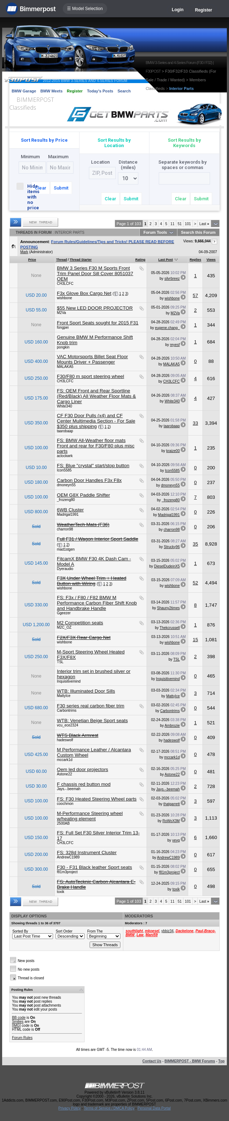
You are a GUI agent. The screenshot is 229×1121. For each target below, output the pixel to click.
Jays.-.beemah (69, 789)
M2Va (61, 313)
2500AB (63, 823)
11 (173, 224)
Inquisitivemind (69, 681)
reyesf (175, 345)
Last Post (165, 259)
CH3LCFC (65, 284)
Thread (61, 259)
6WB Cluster (70, 509)
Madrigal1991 (68, 514)
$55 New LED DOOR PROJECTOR (95, 308)
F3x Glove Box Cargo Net (84, 293)
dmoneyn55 (66, 485)
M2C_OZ (64, 627)
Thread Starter (81, 259)
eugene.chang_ (167, 328)
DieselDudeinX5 (167, 566)
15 (195, 639)
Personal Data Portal (154, 1108)
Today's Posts (100, 91)
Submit (61, 188)
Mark (24, 252)
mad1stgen (66, 549)
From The (94, 931)
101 (188, 224)
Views (210, 259)
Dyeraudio (65, 569)
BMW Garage (23, 91)
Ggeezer (64, 613)
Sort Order (64, 931)
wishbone (64, 298)
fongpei (63, 327)
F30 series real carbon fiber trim (90, 705)
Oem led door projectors (82, 769)
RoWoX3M (171, 821)
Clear (40, 188)
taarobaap (65, 431)
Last (204, 224)
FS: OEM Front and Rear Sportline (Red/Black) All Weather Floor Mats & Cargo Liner (96, 396)
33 (195, 423)
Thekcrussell (169, 628)
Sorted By (20, 931)
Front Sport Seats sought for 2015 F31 (97, 322)
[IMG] (16, 1025)
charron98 (65, 529)
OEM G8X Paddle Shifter (83, 495)
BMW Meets (51, 91)
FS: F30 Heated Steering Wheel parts (97, 799)
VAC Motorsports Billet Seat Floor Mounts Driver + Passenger (92, 359)
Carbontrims (66, 710)
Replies (195, 259)
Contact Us (151, 1061)
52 (195, 582)
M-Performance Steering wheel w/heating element (90, 816)
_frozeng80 (66, 500)
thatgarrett (171, 804)
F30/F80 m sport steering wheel (90, 376)
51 (180, 224)
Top (221, 1061)
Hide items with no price (22, 196)
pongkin (63, 347)
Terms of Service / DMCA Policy (109, 1108)
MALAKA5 (65, 367)
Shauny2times (168, 608)
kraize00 (173, 451)
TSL (60, 662)
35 (195, 544)
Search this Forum (198, 232)
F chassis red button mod (84, 784)
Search (124, 91)
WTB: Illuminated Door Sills (86, 691)
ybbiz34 (167, 931)
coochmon (65, 804)
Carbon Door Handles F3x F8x (89, 480)
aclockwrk (65, 456)
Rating (140, 259)
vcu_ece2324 (67, 725)
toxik (61, 892)
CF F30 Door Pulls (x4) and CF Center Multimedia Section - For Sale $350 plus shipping (96, 421)
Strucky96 (172, 547)
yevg (176, 840)
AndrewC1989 (68, 857)
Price (32, 259)
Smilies (17, 1022)
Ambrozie (172, 726)
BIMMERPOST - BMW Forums (189, 1061)
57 (195, 295)
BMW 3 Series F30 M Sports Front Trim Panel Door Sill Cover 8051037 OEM (95, 273)
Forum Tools (155, 232)
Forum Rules (22, 1038)
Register (203, 10)
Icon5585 (64, 470)
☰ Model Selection (85, 8)
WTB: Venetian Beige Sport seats (92, 720)
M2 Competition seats (80, 622)
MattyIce (64, 696)
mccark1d (64, 760)
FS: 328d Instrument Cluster (87, 852)
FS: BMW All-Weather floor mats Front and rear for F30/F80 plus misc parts (95, 446)
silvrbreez (172, 279)
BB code (18, 1018)
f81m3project (67, 872)
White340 (64, 406)
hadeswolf (65, 740)
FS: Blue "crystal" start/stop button (93, 465)
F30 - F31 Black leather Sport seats (94, 867)
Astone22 (64, 774)
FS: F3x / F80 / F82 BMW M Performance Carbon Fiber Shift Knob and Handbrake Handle (97, 603)
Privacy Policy (69, 1108)
